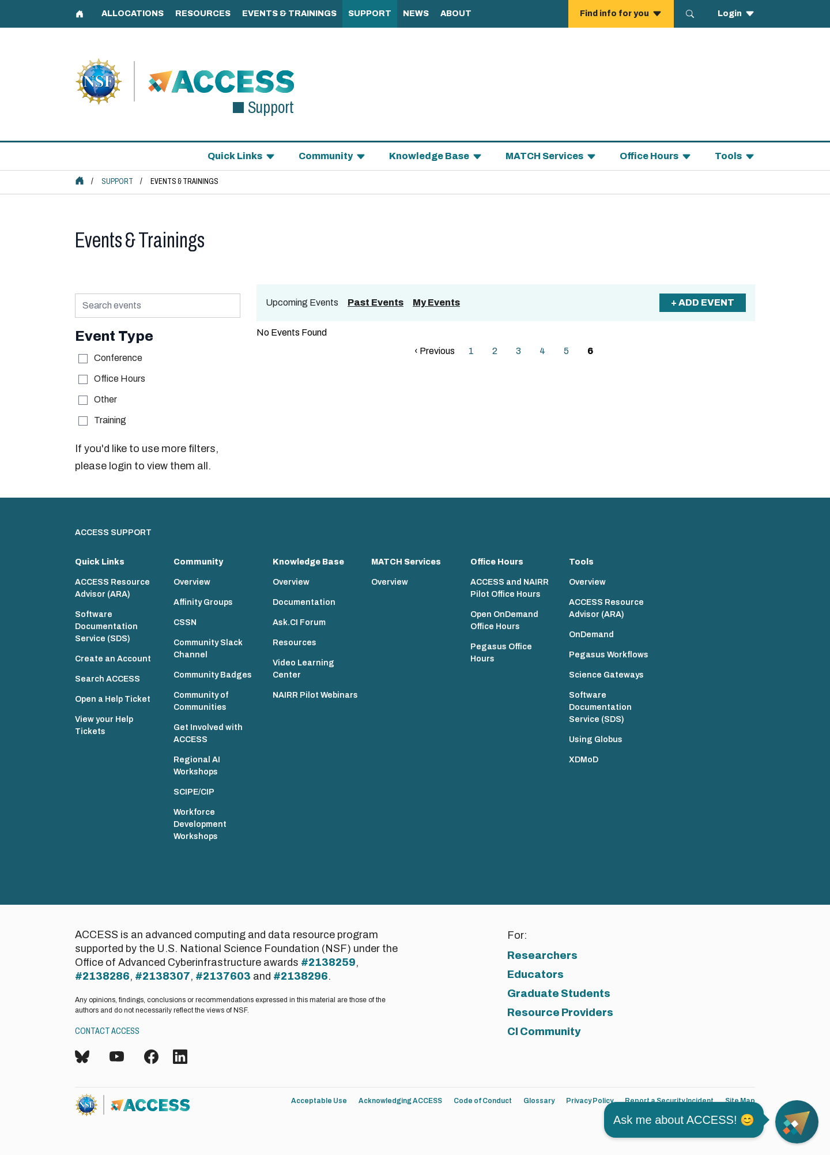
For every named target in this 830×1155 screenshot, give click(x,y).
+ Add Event (702, 302)
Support (117, 181)
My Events (436, 302)
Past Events (375, 302)
